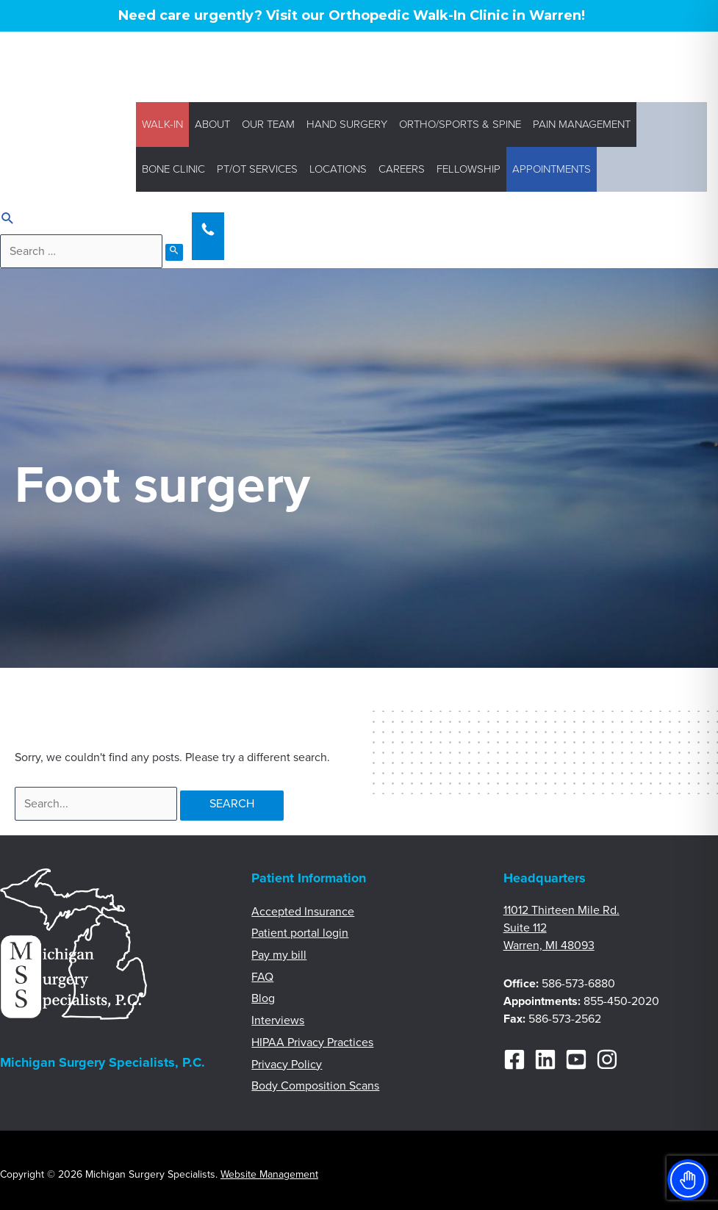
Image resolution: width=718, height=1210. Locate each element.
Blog (263, 998)
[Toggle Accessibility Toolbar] (688, 1180)
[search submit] (174, 252)
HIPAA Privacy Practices (312, 1042)
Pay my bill (278, 955)
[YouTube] (576, 1059)
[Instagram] (607, 1059)
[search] (81, 251)
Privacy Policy (286, 1064)
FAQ (262, 977)
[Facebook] (514, 1059)
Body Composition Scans (315, 1085)
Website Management (269, 1174)
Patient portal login (299, 933)
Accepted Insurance (302, 911)
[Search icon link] (7, 220)
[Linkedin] (545, 1059)
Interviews (277, 1020)
